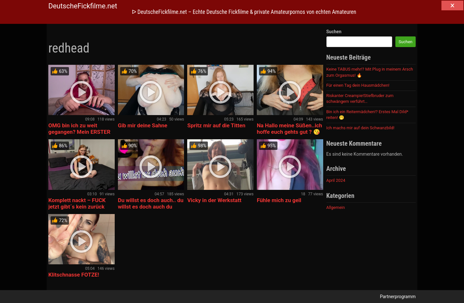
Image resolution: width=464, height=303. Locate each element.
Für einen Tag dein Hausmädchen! (358, 85)
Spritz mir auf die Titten (216, 125)
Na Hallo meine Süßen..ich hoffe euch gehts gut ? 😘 (289, 128)
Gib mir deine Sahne (143, 125)
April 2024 (335, 180)
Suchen (334, 31)
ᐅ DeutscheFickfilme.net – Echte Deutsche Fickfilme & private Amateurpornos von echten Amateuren (244, 12)
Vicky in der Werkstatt (214, 200)
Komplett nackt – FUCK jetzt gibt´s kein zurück (77, 203)
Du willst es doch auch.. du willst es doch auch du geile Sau (151, 206)
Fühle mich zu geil (279, 200)
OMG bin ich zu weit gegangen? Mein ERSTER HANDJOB (79, 132)
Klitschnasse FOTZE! (73, 274)
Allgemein (335, 207)
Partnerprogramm (398, 296)
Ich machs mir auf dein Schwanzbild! (360, 127)
